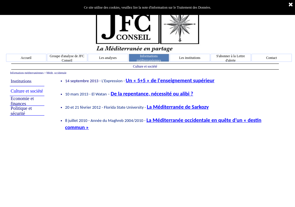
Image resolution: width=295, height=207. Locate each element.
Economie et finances (22, 101)
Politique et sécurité (21, 111)
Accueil (26, 58)
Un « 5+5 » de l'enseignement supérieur (170, 80)
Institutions (21, 81)
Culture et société (27, 91)
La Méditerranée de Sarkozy (178, 106)
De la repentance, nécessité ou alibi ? (152, 93)
